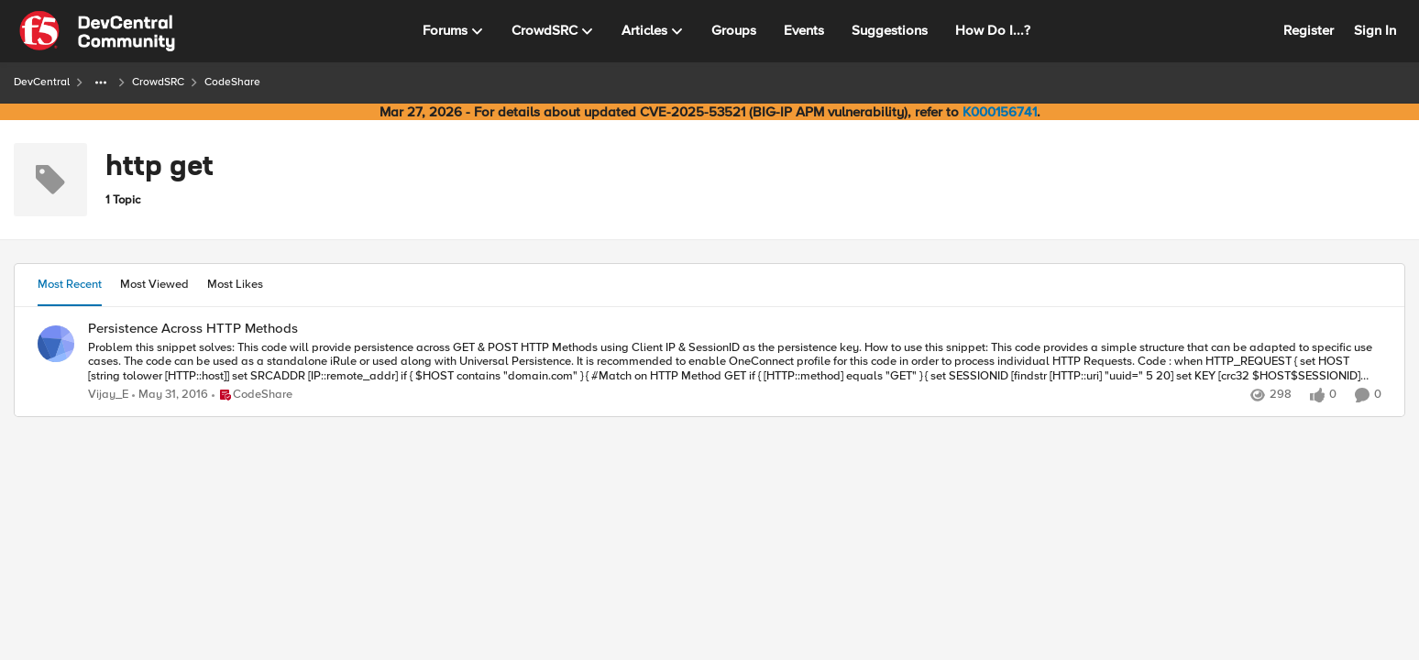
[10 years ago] (170, 395)
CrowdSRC (158, 82)
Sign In (1375, 30)
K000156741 (999, 112)
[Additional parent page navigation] (101, 82)
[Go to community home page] (97, 31)
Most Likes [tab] (235, 284)
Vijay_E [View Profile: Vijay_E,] (108, 395)
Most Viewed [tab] (154, 284)
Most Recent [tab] (70, 284)
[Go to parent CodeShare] (252, 395)
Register (1308, 30)
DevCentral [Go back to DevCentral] (42, 82)
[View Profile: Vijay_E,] (56, 343)
